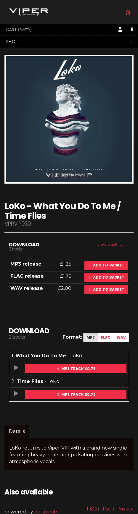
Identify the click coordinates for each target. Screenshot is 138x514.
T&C (106, 509)
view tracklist (113, 244)
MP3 (90, 337)
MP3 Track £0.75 (76, 368)
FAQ (92, 509)
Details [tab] (17, 431)
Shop (69, 42)
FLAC (105, 337)
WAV (121, 337)
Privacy (125, 509)
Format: (72, 337)
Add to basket (106, 265)
